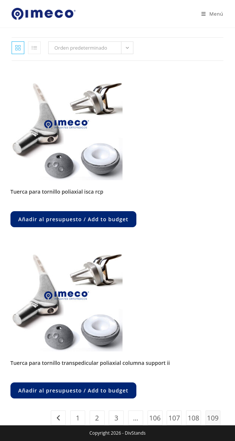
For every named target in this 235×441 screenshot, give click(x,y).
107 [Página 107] (174, 417)
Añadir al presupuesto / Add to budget (73, 219)
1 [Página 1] (78, 417)
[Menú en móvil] (209, 13)
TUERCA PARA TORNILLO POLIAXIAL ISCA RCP (56, 191)
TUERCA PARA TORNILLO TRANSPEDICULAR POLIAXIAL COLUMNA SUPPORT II (90, 362)
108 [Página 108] (193, 417)
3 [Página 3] (116, 417)
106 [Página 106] (155, 417)
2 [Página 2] (97, 417)
